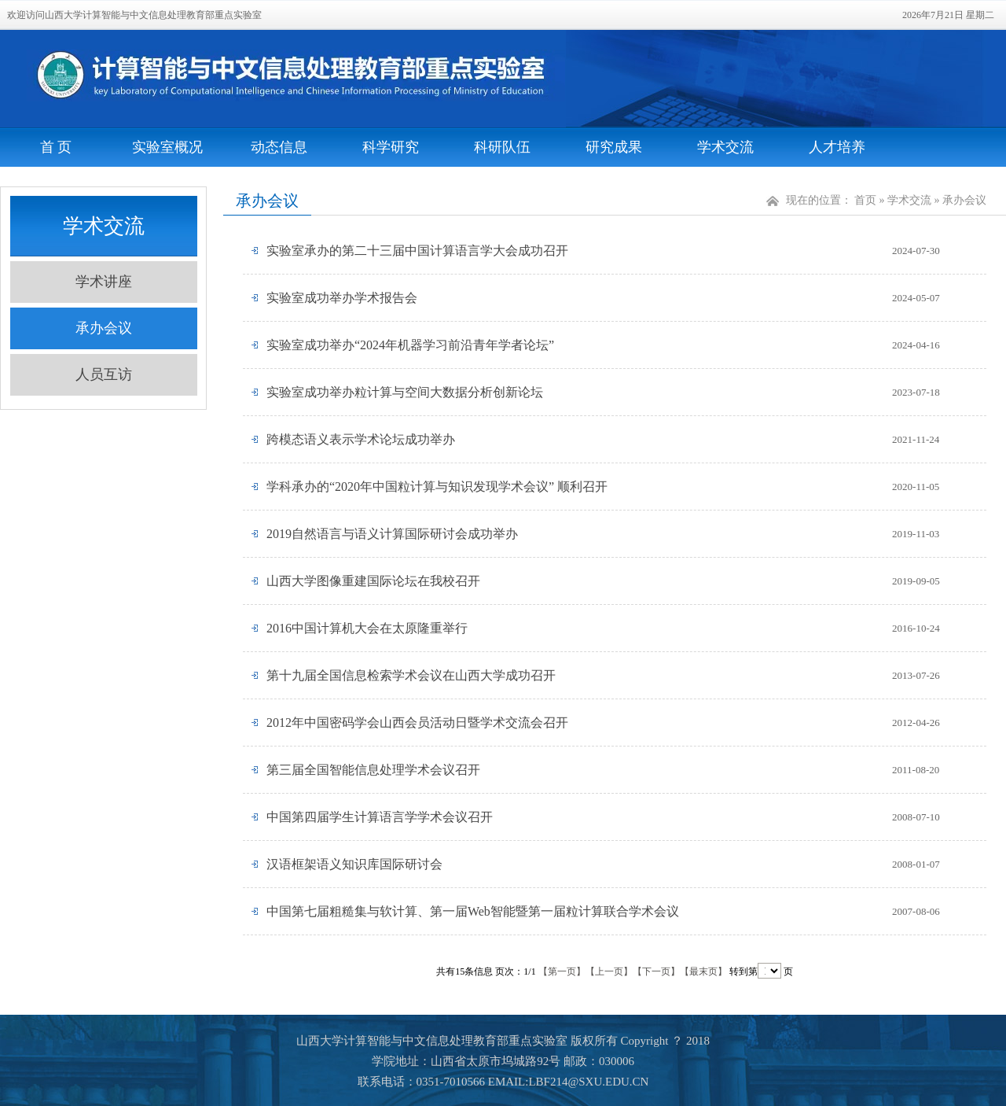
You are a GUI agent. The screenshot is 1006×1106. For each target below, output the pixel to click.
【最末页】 (703, 971)
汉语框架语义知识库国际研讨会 (354, 864)
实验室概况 (167, 147)
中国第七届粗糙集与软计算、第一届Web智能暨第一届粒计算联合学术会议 (472, 911)
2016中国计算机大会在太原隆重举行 (367, 628)
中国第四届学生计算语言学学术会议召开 (379, 817)
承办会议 (103, 328)
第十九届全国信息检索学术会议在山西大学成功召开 (411, 675)
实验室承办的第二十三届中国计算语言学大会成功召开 (417, 250)
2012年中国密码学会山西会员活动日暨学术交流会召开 (417, 722)
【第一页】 (562, 971)
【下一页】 (656, 971)
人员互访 (103, 374)
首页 (865, 200)
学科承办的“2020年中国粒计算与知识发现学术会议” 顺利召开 (437, 486)
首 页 (56, 147)
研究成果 (614, 147)
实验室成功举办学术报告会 (341, 297)
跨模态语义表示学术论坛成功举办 (360, 439)
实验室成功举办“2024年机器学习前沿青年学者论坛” (410, 345)
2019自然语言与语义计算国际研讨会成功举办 (392, 533)
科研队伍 (502, 147)
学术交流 (725, 147)
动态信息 (279, 147)
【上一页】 (609, 971)
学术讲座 (103, 281)
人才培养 (837, 147)
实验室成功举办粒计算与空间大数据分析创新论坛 (404, 392)
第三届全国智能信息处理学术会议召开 (373, 769)
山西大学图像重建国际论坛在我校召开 (373, 581)
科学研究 (390, 147)
